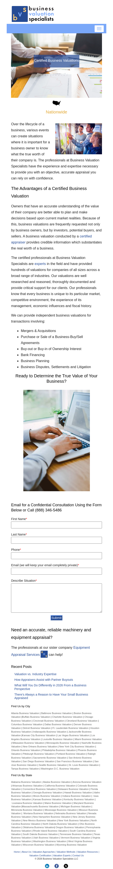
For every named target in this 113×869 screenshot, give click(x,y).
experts (40, 264)
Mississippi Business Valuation (61, 810)
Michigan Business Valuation (76, 806)
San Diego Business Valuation (38, 761)
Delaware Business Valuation (73, 789)
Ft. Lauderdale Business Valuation (71, 728)
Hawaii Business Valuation (78, 792)
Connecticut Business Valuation (39, 789)
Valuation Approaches (44, 852)
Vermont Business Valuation (75, 837)
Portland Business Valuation (71, 754)
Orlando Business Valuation (25, 750)
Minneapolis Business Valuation (63, 743)
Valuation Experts (62, 855)
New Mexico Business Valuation (39, 820)
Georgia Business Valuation (47, 792)
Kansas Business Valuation (47, 799)
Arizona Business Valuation (87, 782)
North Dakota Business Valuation (60, 824)
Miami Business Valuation (88, 739)
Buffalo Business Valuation (36, 717)
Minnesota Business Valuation (27, 810)
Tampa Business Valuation (25, 768)
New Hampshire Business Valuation (52, 816)
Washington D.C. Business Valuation (60, 768)
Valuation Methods (66, 852)
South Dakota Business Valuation (40, 834)
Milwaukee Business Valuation (28, 743)
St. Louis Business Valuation (84, 765)
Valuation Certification (40, 855)
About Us (26, 852)
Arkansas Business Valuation (27, 785)
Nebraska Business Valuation (70, 813)
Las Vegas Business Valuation (73, 735)
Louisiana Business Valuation (27, 803)
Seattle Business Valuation (53, 765)
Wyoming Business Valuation (71, 844)
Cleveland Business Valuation (81, 720)
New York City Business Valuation (77, 746)
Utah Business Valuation (46, 837)
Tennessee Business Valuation (76, 834)
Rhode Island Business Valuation (50, 830)
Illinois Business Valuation (46, 796)
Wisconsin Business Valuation (38, 844)
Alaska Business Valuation (57, 782)
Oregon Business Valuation (70, 827)
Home (17, 852)
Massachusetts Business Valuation (40, 806)
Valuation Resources (87, 852)
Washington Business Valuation (49, 841)
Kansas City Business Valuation (39, 735)
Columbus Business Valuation (26, 724)
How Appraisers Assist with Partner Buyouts (43, 679)
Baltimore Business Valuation (56, 713)
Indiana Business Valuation (76, 796)
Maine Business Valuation (58, 803)
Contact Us (78, 855)
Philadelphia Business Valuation (59, 750)
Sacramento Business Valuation (50, 757)
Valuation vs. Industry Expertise (35, 674)
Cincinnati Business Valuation (48, 720)
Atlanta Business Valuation (25, 713)
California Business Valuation (60, 785)
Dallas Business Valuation (58, 724)
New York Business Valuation (73, 820)
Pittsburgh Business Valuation (38, 754)
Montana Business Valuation (38, 813)
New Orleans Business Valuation (40, 746)
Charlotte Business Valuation (67, 717)
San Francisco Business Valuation (74, 761)
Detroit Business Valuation (36, 728)
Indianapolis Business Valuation (50, 731)
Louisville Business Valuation (57, 739)
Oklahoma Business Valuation (38, 827)
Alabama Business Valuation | (27, 782)
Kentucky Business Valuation (79, 799)
